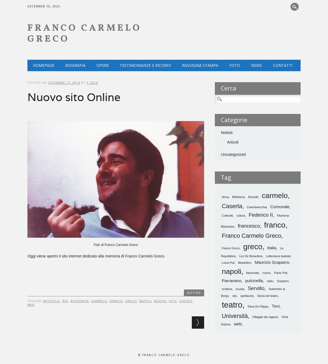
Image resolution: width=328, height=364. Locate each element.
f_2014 (92, 83)
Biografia (75, 65)
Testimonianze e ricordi (145, 65)
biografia (79, 301)
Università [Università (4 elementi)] (235, 316)
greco (131, 301)
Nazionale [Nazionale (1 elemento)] (252, 272)
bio (65, 301)
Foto (234, 65)
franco (116, 301)
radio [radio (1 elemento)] (270, 281)
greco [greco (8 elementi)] (252, 246)
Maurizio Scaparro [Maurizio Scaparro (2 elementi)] (272, 262)
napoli (145, 301)
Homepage (43, 65)
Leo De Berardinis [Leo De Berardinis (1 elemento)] (251, 256)
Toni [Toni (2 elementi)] (275, 306)
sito (173, 301)
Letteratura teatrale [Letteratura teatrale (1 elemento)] (278, 256)
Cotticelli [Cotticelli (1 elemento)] (227, 215)
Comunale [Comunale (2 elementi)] (279, 206)
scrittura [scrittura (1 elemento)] (227, 289)
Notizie (194, 293)
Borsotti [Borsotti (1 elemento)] (253, 197)
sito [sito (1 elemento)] (234, 295)
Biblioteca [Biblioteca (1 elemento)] (238, 197)
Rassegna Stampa (200, 65)
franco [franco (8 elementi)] (275, 225)
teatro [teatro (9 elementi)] (232, 304)
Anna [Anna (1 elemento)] (225, 197)
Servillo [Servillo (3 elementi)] (256, 288)
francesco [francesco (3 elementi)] (249, 226)
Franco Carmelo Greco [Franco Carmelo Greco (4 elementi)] (251, 236)
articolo (51, 301)
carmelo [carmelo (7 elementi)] (275, 195)
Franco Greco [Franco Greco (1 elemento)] (230, 248)
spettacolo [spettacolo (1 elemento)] (247, 295)
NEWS (256, 65)
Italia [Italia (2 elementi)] (271, 247)
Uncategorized (233, 154)
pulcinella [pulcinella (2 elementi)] (254, 280)
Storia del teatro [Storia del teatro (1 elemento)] (267, 295)
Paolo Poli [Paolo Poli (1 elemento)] (280, 272)
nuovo (160, 301)
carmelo (99, 301)
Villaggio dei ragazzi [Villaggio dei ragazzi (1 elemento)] (265, 317)
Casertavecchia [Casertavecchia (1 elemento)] (257, 207)
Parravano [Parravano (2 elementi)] (231, 280)
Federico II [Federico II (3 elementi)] (261, 215)
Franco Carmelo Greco (84, 34)
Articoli (232, 142)
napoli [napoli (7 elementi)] (231, 271)
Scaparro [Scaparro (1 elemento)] (283, 281)
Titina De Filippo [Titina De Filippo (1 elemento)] (258, 306)
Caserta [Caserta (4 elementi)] (232, 206)
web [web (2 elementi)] (238, 324)
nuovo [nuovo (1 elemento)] (266, 272)
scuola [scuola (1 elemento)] (240, 289)
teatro (185, 301)
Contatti (282, 65)
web (31, 305)
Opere (102, 65)
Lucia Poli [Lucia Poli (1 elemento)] (228, 262)
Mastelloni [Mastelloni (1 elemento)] (244, 262)
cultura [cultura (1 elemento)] (240, 215)
